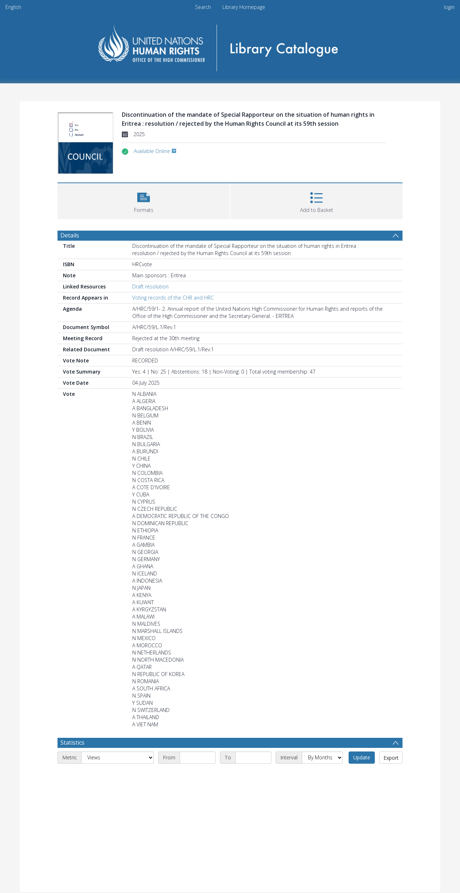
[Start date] (198, 757)
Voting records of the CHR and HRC (173, 297)
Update (361, 757)
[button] (144, 200)
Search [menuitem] (203, 7)
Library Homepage (243, 7)
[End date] (253, 757)
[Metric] (117, 757)
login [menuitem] (449, 7)
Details (69, 235)
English (13, 7)
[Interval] (322, 757)
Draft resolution (150, 286)
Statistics (72, 742)
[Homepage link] (230, 45)
